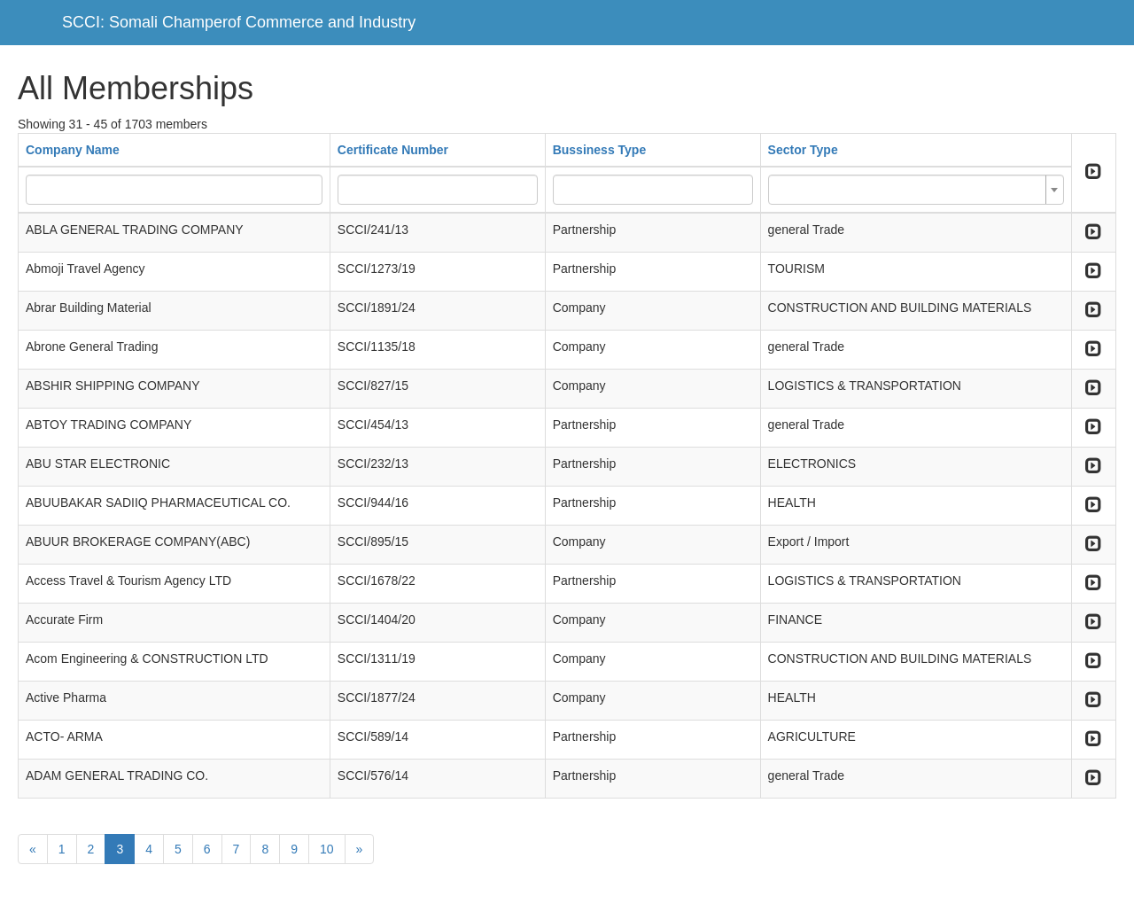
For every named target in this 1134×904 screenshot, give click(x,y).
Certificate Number (393, 150)
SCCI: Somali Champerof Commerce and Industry (239, 22)
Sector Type (803, 150)
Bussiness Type (600, 150)
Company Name (73, 150)
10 (327, 849)
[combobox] (916, 190)
